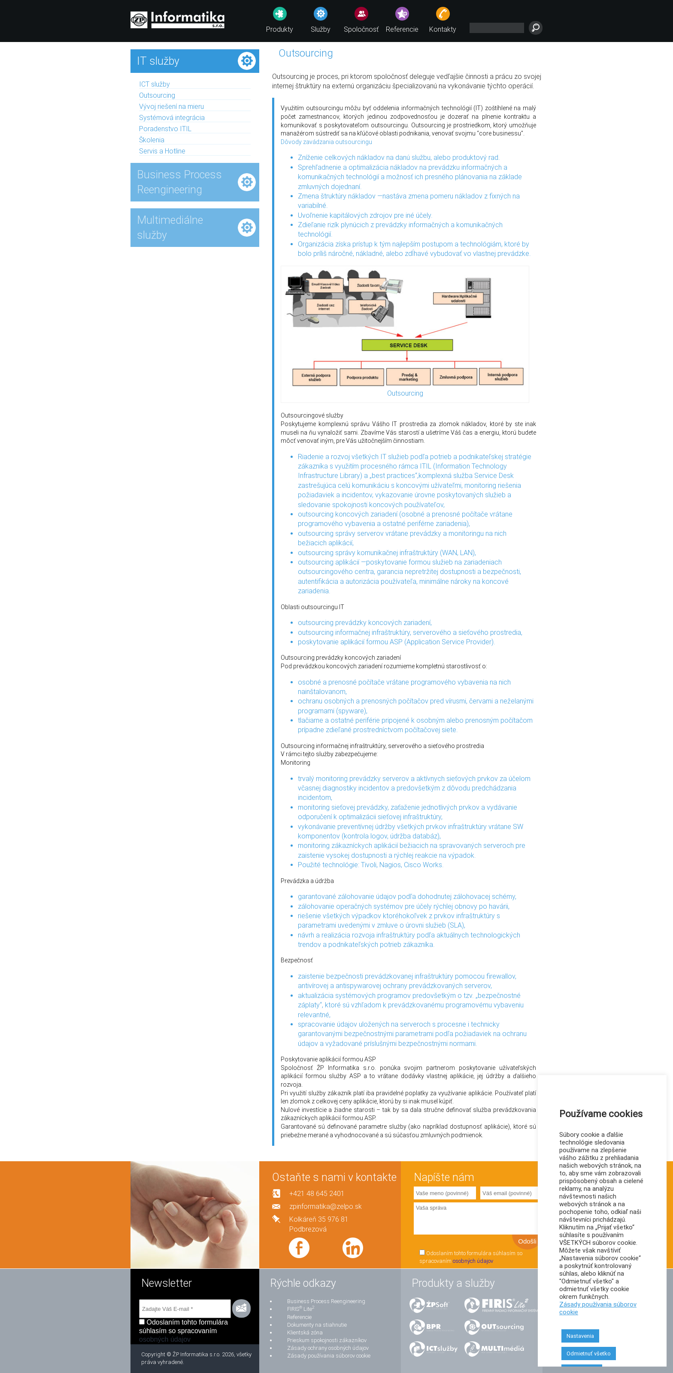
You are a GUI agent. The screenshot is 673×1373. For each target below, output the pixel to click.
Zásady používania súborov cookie (328, 1355)
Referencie (402, 29)
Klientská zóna (305, 1332)
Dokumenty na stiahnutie (317, 1325)
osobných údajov (473, 1261)
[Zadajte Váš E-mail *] (185, 1308)
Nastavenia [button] (580, 1336)
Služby (320, 29)
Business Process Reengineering (326, 1301)
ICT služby (154, 84)
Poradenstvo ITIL (165, 129)
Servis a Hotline (162, 151)
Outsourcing (157, 95)
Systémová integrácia (172, 118)
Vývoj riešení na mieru (171, 106)
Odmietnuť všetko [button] (589, 1353)
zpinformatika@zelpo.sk (325, 1206)
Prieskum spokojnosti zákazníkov (327, 1340)
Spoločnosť (361, 29)
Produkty (279, 29)
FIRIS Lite (300, 1309)
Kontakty (442, 29)
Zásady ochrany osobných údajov (328, 1348)
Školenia (151, 140)
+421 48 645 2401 (317, 1194)
